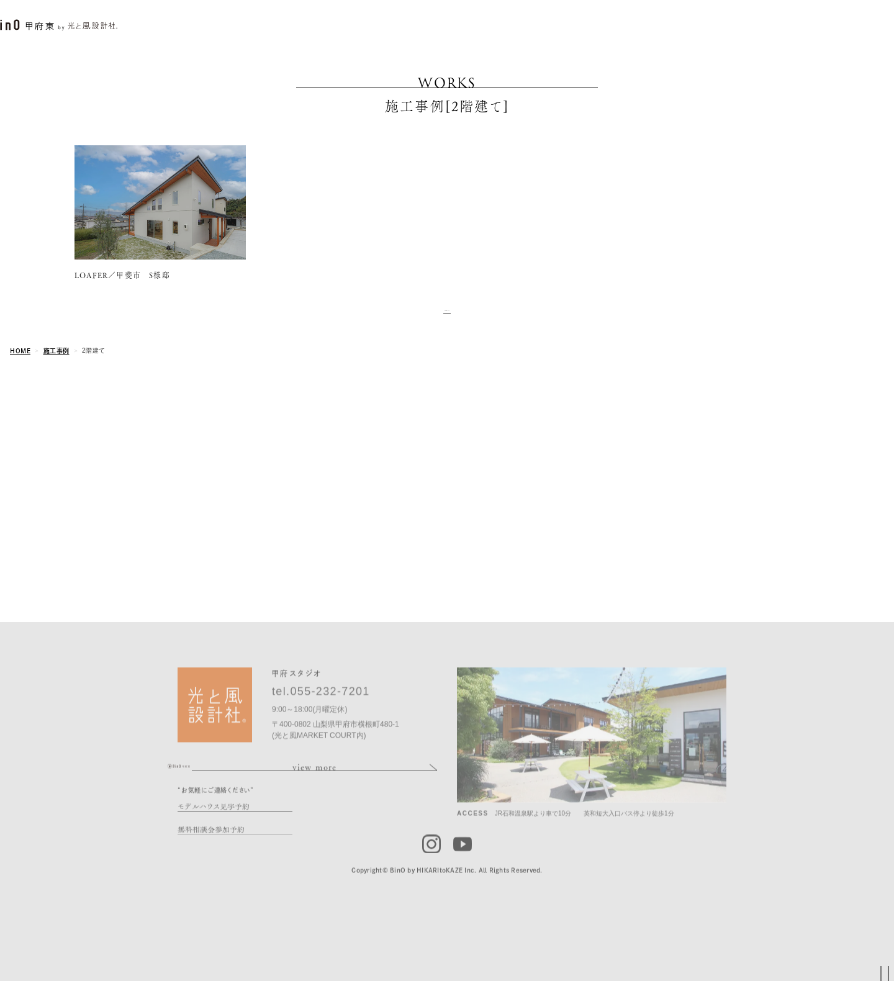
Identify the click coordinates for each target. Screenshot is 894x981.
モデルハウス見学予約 (214, 835)
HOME (20, 359)
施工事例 (56, 359)
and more (447, 316)
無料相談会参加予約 (211, 858)
